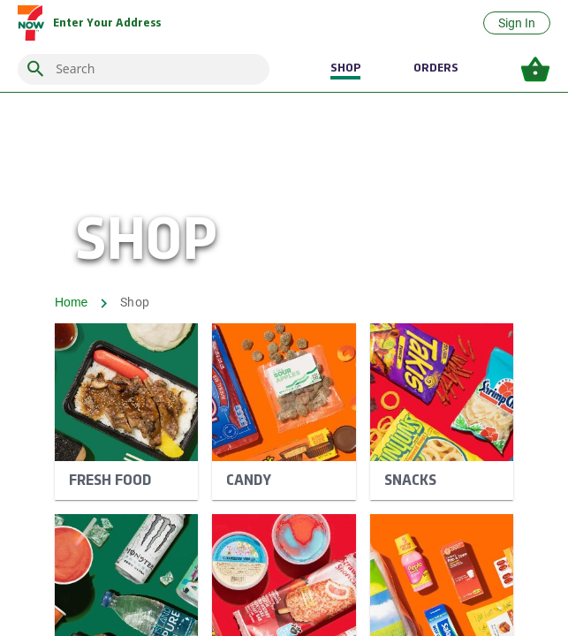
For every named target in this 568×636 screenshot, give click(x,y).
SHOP (345, 68)
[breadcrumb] (284, 303)
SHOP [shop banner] (146, 244)
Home (71, 302)
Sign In (516, 23)
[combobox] (158, 69)
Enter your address (107, 23)
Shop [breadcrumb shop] (134, 302)
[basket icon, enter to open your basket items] (535, 69)
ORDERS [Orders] (435, 68)
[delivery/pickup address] (107, 23)
